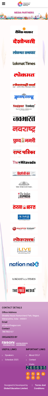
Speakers (9, 355)
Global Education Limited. (16, 388)
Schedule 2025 (11, 359)
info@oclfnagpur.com (11, 325)
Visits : (32, 364)
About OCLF (34, 355)
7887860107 (7, 332)
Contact (32, 359)
